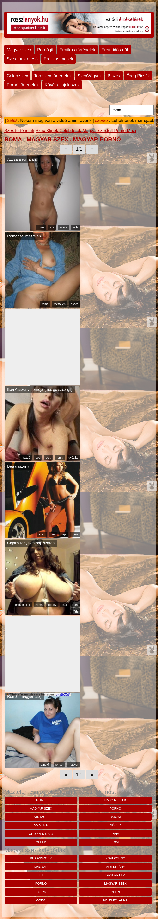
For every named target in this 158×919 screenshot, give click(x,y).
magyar (73, 764)
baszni (115, 817)
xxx (52, 227)
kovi (115, 842)
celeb (41, 842)
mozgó (25, 457)
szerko (103, 120)
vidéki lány (115, 866)
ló (41, 875)
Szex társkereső (22, 59)
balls (75, 227)
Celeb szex (17, 75)
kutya (41, 892)
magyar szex (41, 808)
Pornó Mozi (125, 130)
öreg (40, 900)
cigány (52, 604)
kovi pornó (115, 858)
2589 (13, 120)
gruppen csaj (41, 834)
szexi (42, 534)
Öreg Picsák (138, 75)
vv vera (41, 825)
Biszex (114, 75)
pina (115, 834)
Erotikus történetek (77, 49)
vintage (41, 817)
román (59, 764)
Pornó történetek (23, 85)
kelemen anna (115, 900)
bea (38, 457)
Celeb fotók (70, 130)
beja (48, 457)
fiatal (75, 604)
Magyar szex (19, 49)
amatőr (45, 764)
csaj (64, 604)
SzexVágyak (90, 75)
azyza (63, 227)
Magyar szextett (98, 130)
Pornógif (45, 49)
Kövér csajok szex (62, 85)
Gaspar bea (115, 875)
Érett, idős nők (115, 49)
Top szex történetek (53, 75)
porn (115, 892)
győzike (73, 457)
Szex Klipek (47, 130)
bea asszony (41, 858)
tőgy (75, 611)
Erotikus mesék (58, 59)
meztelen (60, 304)
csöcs (74, 304)
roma (41, 227)
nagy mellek (22, 604)
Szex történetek (19, 130)
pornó (115, 808)
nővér (115, 825)
